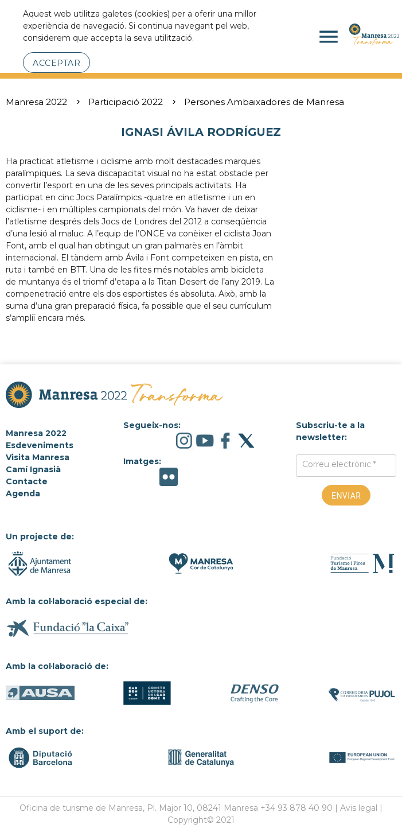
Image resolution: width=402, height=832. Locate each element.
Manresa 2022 (36, 101)
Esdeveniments (39, 445)
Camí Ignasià (33, 469)
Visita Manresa (37, 457)
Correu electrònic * (339, 464)
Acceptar (56, 63)
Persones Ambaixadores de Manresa (264, 101)
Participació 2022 (125, 101)
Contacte (27, 481)
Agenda (23, 493)
